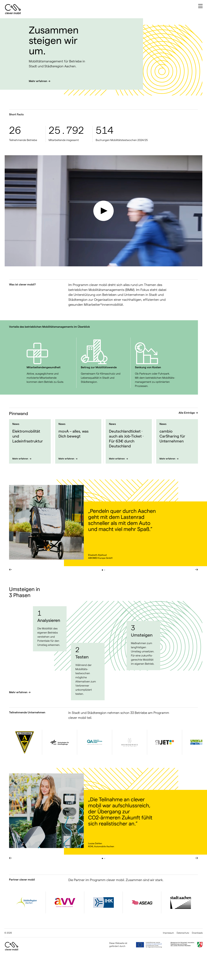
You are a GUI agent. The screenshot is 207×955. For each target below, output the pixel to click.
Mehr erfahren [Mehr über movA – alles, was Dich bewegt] (66, 458)
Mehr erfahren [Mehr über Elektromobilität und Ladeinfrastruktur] (20, 458)
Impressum (168, 933)
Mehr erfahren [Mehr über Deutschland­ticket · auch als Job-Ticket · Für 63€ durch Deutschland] (117, 458)
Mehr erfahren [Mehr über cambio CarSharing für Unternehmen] (168, 458)
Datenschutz (183, 933)
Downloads (197, 933)
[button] (102, 570)
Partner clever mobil (22, 879)
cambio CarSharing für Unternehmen (172, 436)
